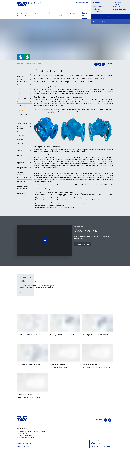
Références (96, 9)
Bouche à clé (72, 14)
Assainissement (42, 13)
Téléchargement (98, 7)
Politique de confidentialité (25, 444)
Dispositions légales (23, 446)
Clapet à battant (36, 63)
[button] (24, 75)
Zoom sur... (84, 14)
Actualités (96, 2)
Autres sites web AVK (82, 2)
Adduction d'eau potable (23, 14)
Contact (95, 4)
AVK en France (97, 11)
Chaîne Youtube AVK (83, 244)
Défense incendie (59, 14)
